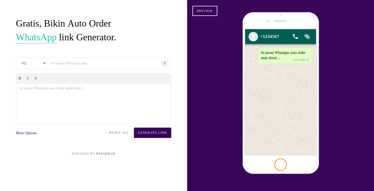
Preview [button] (205, 11)
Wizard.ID (105, 153)
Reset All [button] (119, 132)
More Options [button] (26, 133)
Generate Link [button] (152, 132)
